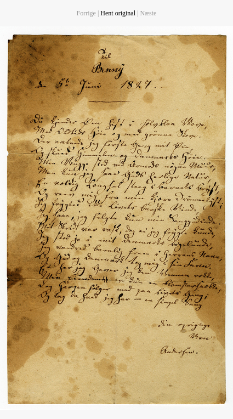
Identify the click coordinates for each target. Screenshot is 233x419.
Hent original (117, 13)
